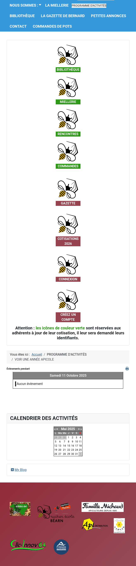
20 (59, 449)
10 (76, 441)
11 (80, 441)
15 (68, 445)
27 (59, 454)
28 (64, 454)
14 (64, 445)
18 (80, 445)
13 (59, 445)
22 (68, 449)
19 (55, 449)
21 (64, 449)
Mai (64, 429)
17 (76, 445)
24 (76, 449)
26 (55, 454)
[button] (89, 5)
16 (72, 445)
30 (72, 454)
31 (76, 454)
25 (80, 449)
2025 (71, 429)
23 (72, 449)
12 (55, 445)
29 (68, 454)
